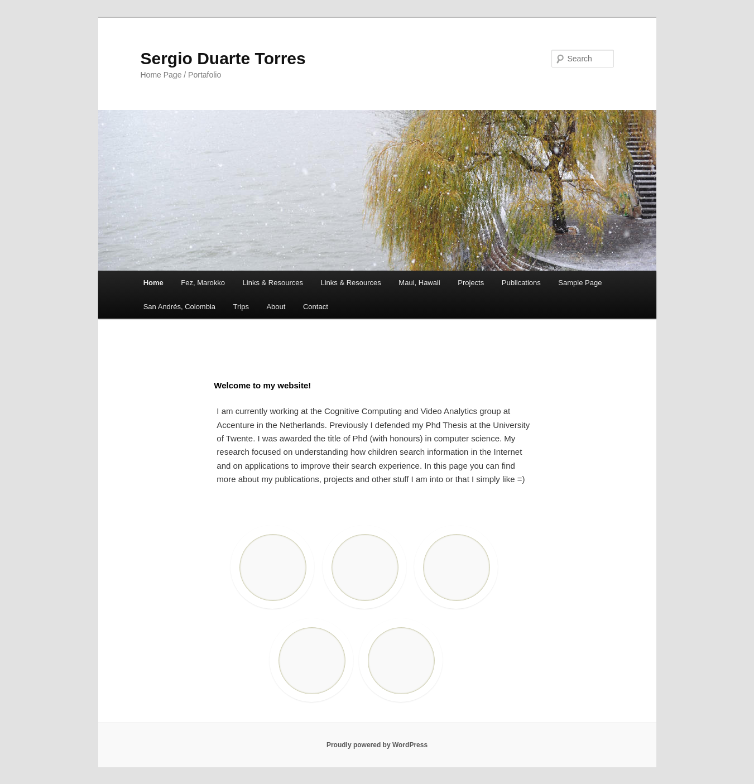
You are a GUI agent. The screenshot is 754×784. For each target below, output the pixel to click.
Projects (471, 282)
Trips (241, 306)
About (275, 306)
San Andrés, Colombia (179, 306)
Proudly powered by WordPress (377, 745)
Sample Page (580, 282)
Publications (521, 282)
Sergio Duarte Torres (223, 58)
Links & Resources (273, 282)
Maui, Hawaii (419, 282)
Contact (315, 306)
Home (153, 282)
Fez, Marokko (203, 282)
